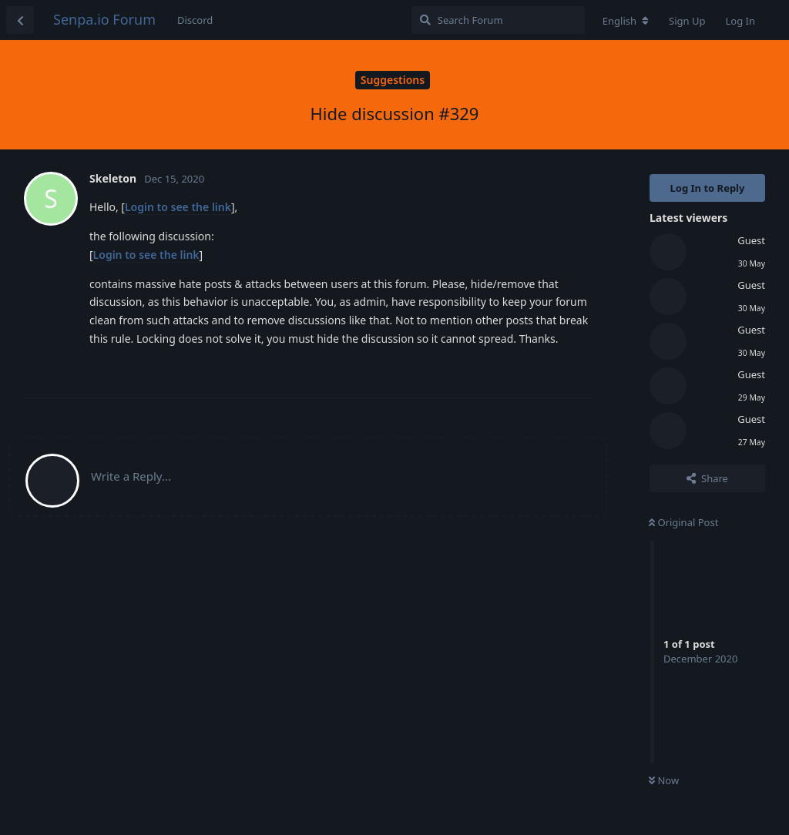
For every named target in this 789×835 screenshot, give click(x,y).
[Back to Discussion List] (20, 20)
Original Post (683, 522)
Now (664, 780)
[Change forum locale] (626, 21)
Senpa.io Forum (104, 19)
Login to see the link (178, 207)
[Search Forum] (498, 20)
